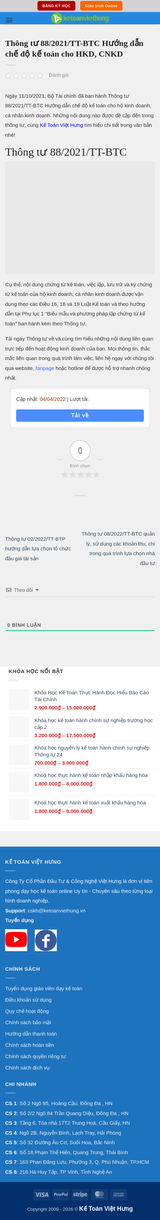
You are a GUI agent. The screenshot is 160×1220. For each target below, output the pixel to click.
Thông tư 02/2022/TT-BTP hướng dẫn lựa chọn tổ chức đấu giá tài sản (38, 548)
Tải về (80, 415)
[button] (9, 20)
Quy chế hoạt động (27, 1011)
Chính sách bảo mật (28, 1022)
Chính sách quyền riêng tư (35, 1056)
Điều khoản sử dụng (28, 1000)
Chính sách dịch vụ (27, 1068)
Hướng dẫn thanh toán (31, 1034)
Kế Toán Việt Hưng (61, 125)
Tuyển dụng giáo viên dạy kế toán (43, 988)
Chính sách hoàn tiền (29, 1045)
